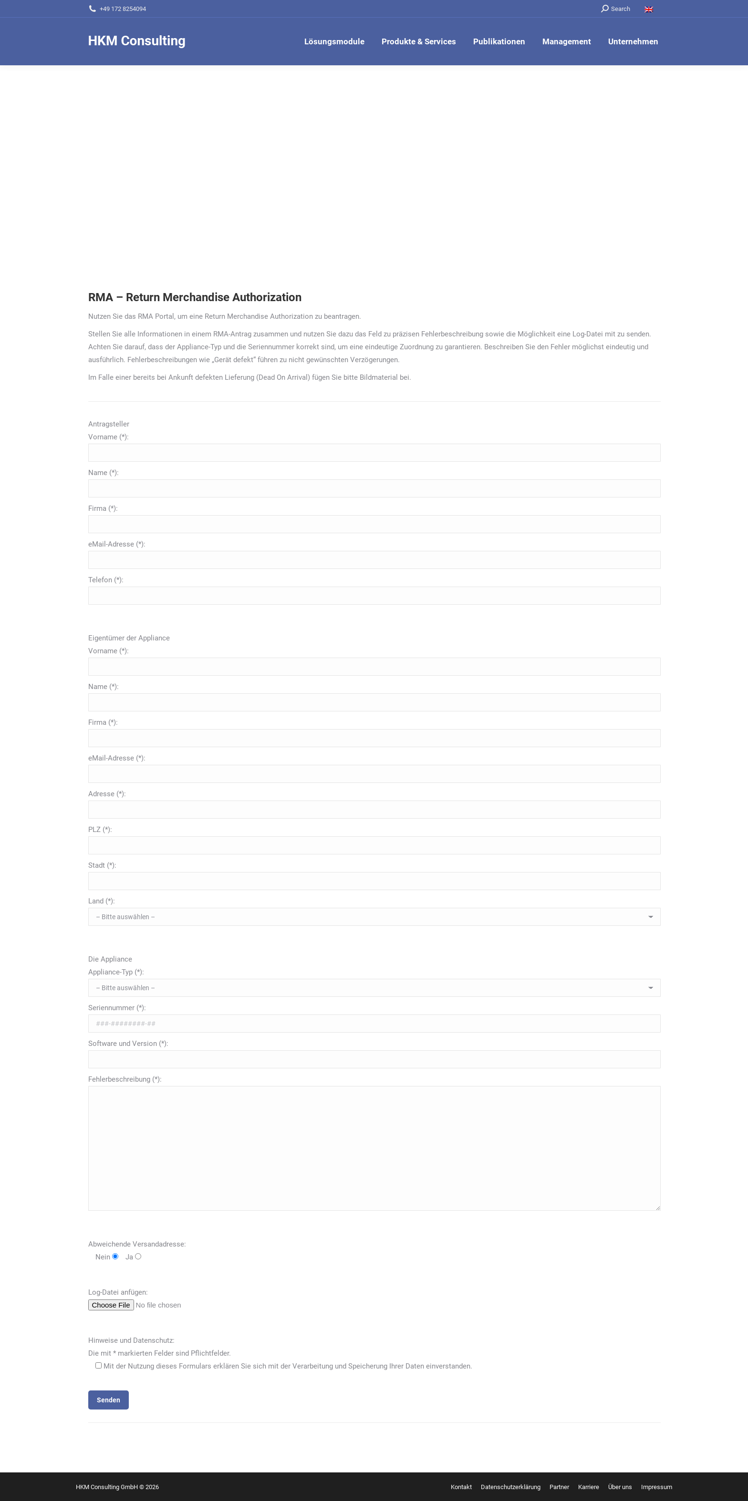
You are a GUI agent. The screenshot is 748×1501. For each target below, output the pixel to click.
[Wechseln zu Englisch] (650, 8)
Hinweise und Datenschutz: (131, 1340)
